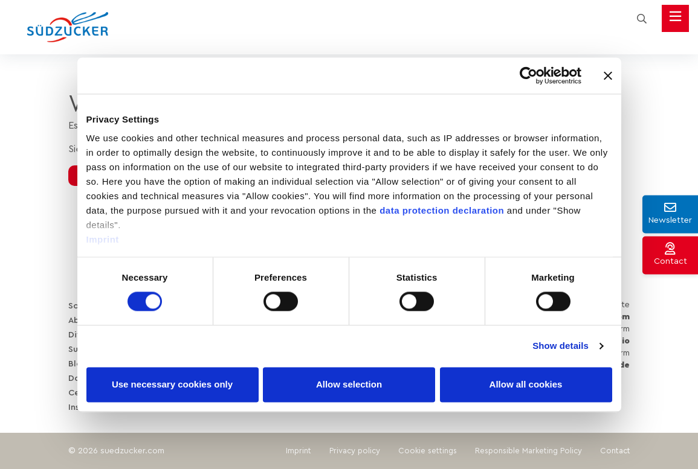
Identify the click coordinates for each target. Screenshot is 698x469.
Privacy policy (354, 451)
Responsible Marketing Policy (528, 451)
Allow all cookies (526, 384)
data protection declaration (442, 210)
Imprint (102, 239)
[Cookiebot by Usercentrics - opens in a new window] (528, 75)
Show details (560, 346)
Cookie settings (427, 451)
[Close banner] (608, 75)
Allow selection (349, 384)
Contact (615, 451)
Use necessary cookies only (172, 384)
